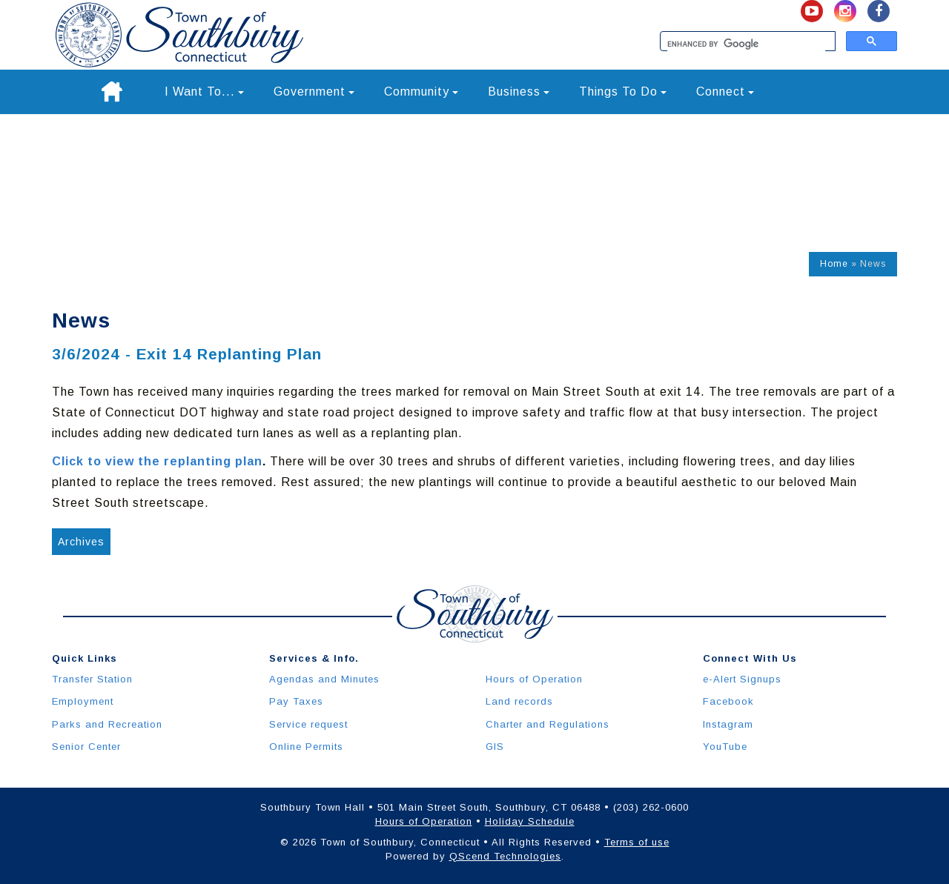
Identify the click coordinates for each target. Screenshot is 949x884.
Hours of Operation (534, 679)
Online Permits (306, 746)
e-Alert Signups (742, 679)
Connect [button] (725, 91)
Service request (308, 724)
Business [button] (518, 91)
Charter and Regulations (547, 724)
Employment (82, 701)
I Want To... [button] (204, 91)
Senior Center (86, 746)
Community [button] (421, 91)
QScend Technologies (505, 856)
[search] (746, 44)
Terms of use (636, 842)
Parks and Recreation (107, 724)
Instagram (728, 724)
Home (834, 264)
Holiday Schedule (530, 821)
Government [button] (314, 91)
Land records (519, 701)
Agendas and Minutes (324, 679)
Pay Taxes (296, 701)
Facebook (728, 701)
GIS (495, 746)
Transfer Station (92, 679)
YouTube (725, 746)
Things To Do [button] (623, 91)
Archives (81, 542)
